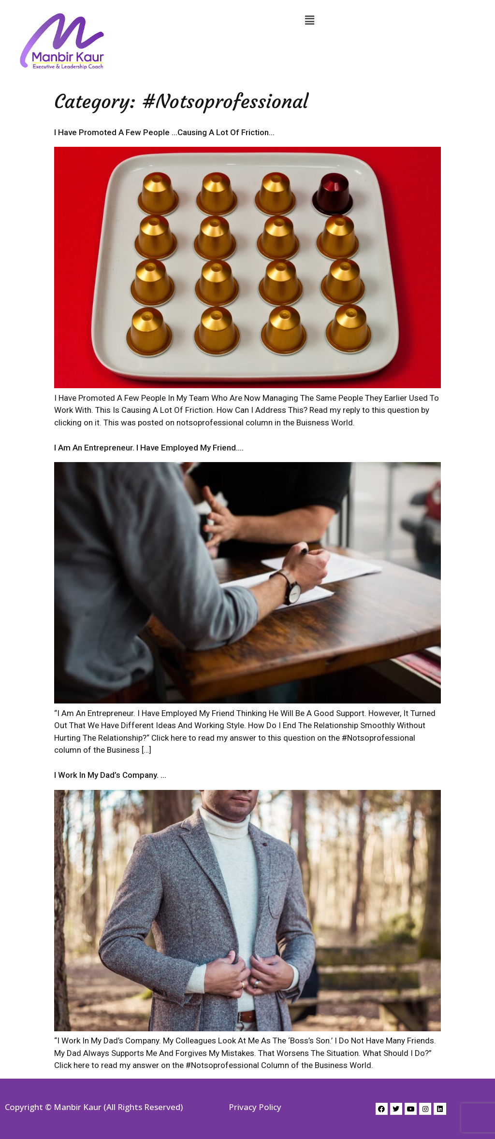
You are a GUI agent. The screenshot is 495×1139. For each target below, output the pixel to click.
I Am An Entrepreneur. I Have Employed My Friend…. (149, 447)
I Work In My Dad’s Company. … (110, 775)
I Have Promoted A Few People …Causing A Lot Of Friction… (164, 132)
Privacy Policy (255, 1106)
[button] (309, 20)
